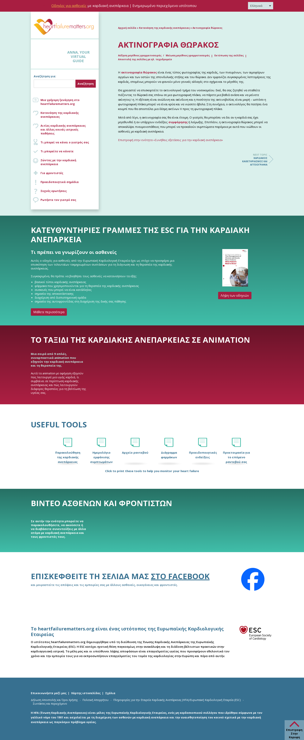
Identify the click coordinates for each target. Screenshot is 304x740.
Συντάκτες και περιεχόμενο (50, 703)
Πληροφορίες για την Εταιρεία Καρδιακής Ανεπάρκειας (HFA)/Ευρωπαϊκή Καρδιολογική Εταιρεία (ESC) (177, 700)
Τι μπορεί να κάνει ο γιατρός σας (65, 142)
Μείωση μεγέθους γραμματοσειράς (188, 55)
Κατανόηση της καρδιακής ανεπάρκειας (60, 115)
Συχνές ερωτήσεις (54, 191)
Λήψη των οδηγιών (235, 295)
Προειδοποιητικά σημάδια (60, 182)
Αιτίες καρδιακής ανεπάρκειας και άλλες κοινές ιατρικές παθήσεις (69, 129)
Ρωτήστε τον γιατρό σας (58, 200)
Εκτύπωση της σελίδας (229, 55)
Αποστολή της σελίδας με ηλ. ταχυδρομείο (145, 59)
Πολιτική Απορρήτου (95, 700)
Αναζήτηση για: (45, 76)
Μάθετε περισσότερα (48, 312)
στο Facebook (180, 576)
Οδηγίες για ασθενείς (68, 5)
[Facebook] (252, 579)
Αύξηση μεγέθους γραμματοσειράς (140, 55)
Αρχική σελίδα (127, 28)
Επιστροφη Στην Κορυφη (294, 733)
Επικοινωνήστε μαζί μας (48, 693)
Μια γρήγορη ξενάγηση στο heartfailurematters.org (60, 102)
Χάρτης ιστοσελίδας (86, 693)
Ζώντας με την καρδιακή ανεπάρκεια (58, 162)
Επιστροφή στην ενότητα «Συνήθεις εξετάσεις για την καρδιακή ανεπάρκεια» (170, 140)
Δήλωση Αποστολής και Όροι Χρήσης (54, 700)
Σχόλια (110, 693)
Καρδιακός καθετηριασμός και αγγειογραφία (251, 159)
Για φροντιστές (52, 173)
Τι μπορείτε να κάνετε (57, 151)
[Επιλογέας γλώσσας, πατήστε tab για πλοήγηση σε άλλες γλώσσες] (260, 5)
